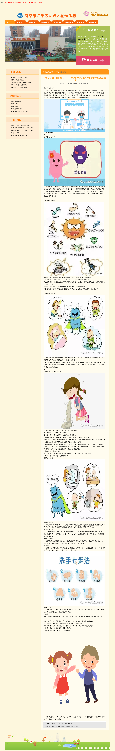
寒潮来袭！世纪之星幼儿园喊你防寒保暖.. (22, 130)
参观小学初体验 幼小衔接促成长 (20, 85)
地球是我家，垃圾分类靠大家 (19, 135)
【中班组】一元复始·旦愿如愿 (19, 87)
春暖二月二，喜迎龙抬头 (17, 80)
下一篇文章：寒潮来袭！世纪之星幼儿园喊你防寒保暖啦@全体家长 (63, 726)
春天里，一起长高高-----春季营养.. (20, 125)
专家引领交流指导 (16, 101)
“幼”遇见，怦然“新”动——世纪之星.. (21, 77)
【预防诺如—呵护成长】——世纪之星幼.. (22, 128)
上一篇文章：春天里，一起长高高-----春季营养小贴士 (59, 723)
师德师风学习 (14, 104)
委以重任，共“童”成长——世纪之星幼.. (21, 82)
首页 (56, 72)
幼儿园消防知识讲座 (16, 109)
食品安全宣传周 (15, 133)
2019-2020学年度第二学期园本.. (20, 111)
